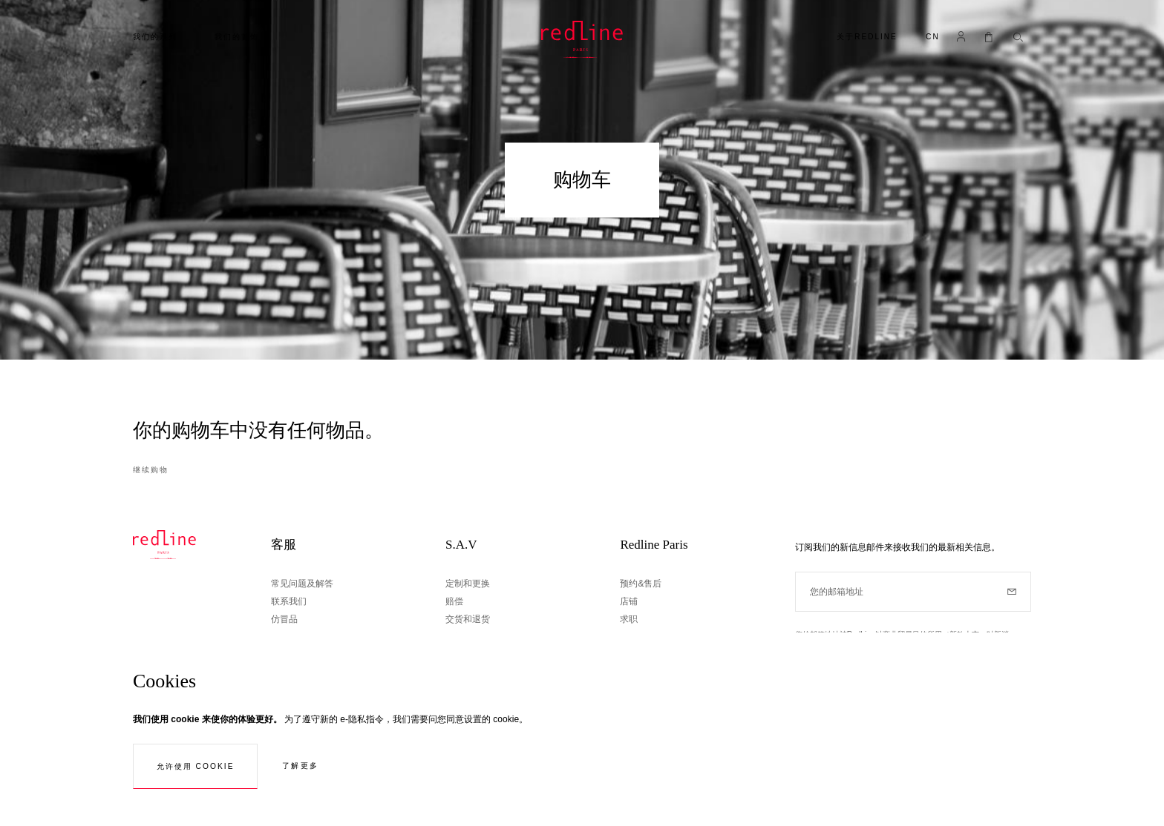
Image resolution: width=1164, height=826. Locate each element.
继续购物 (151, 470)
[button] (933, 38)
